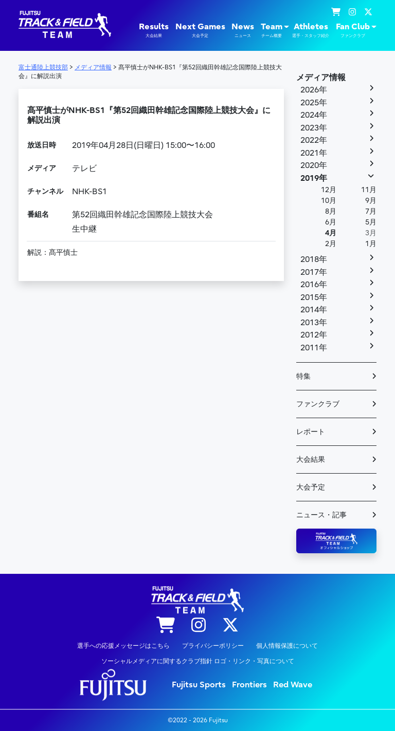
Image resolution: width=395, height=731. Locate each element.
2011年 (313, 347)
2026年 (313, 90)
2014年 (313, 309)
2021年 (313, 153)
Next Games (200, 30)
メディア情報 (321, 77)
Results (154, 30)
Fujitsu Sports (199, 684)
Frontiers (249, 684)
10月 (328, 200)
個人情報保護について (287, 645)
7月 (370, 211)
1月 (370, 243)
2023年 (313, 128)
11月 (368, 189)
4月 (330, 233)
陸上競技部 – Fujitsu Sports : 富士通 (65, 24)
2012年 (313, 335)
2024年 (313, 115)
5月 (370, 222)
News (242, 30)
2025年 (313, 102)
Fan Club (353, 30)
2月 (330, 243)
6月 (330, 222)
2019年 (313, 178)
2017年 (313, 272)
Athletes (310, 30)
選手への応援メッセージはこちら (123, 645)
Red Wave (292, 684)
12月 (328, 189)
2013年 (313, 322)
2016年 (313, 284)
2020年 (313, 165)
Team (271, 30)
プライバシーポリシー (213, 645)
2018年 (313, 259)
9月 (370, 200)
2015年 (313, 297)
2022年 (313, 140)
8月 (330, 211)
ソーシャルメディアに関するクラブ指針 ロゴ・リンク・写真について (197, 661)
